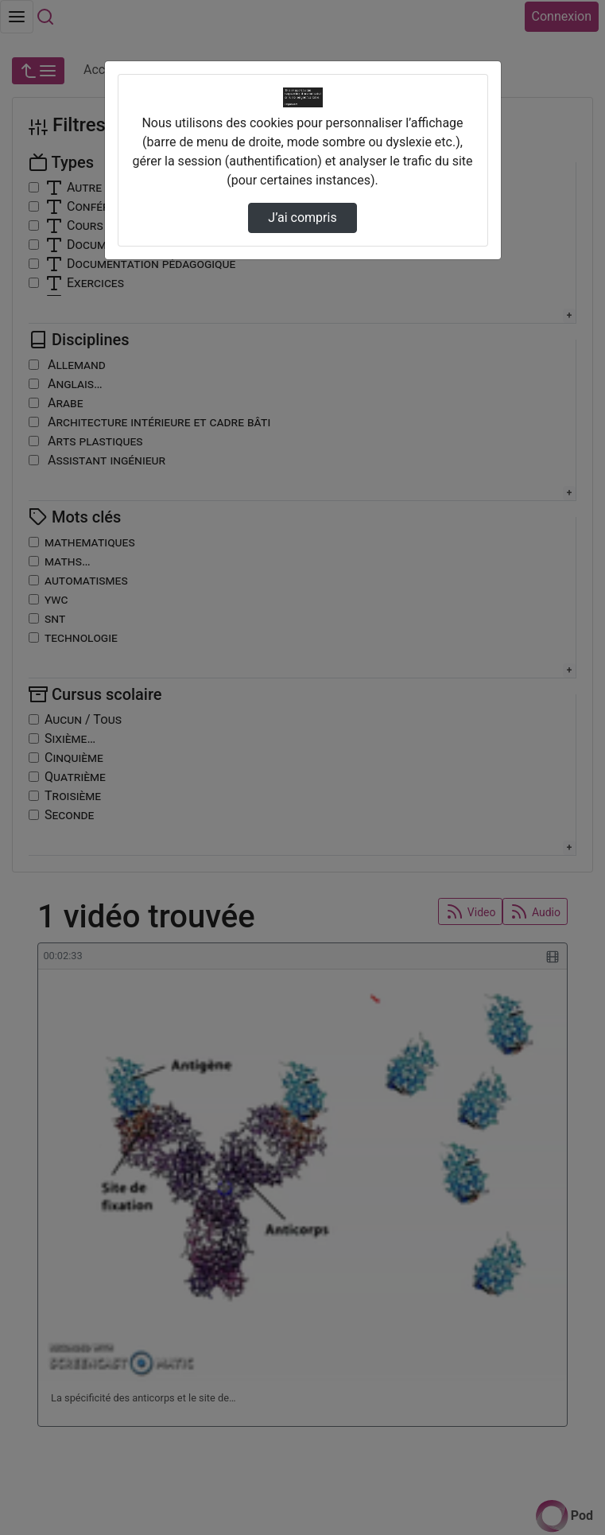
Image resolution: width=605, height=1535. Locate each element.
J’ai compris (302, 217)
